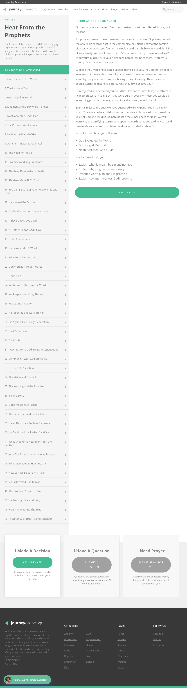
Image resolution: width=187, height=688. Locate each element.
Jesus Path (64, 9)
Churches (122, 656)
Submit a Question (91, 565)
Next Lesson (127, 192)
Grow (105, 9)
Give (134, 9)
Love (88, 656)
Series (120, 650)
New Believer (80, 9)
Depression (70, 656)
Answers (121, 639)
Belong (125, 9)
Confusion (69, 645)
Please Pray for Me (150, 565)
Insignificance (93, 650)
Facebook (158, 633)
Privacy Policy (12, 659)
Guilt (88, 633)
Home (120, 633)
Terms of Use (11, 664)
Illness (89, 645)
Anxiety (68, 633)
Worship (121, 661)
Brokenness (70, 639)
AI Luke (95, 9)
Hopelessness (93, 639)
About (120, 667)
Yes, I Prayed (32, 562)
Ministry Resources (15, 2)
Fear (66, 667)
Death (67, 650)
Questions (49, 9)
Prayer (114, 9)
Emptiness (70, 661)
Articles (121, 645)
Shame (90, 661)
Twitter (157, 639)
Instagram (158, 645)
